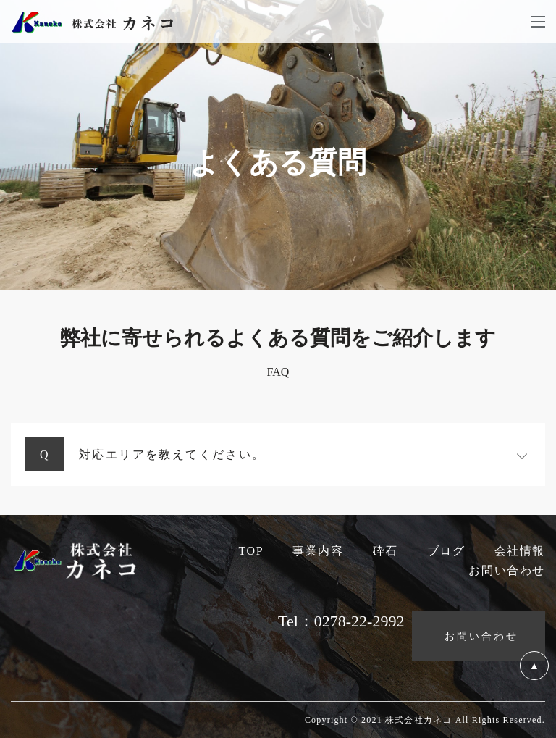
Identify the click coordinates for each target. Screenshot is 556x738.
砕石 (385, 551)
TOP (251, 551)
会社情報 (519, 551)
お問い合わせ (506, 570)
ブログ (446, 551)
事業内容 (317, 551)
